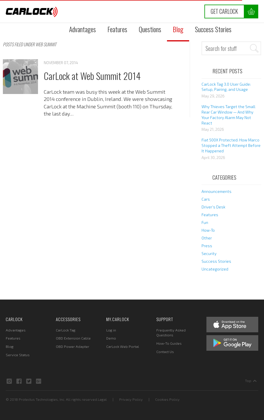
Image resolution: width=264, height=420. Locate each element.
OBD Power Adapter (72, 346)
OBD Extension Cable (73, 338)
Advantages (82, 29)
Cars (206, 199)
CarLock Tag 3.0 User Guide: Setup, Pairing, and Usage (226, 87)
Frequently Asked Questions (171, 332)
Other (207, 238)
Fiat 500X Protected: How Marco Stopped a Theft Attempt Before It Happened (231, 145)
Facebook (19, 381)
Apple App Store (232, 324)
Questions (150, 29)
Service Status (18, 354)
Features (117, 29)
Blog (178, 29)
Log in (111, 330)
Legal (102, 399)
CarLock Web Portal (122, 346)
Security (209, 253)
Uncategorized (215, 269)
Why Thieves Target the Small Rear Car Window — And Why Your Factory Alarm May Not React (228, 114)
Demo (111, 338)
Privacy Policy (131, 399)
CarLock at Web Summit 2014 (92, 76)
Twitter (28, 381)
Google (38, 381)
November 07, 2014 (61, 62)
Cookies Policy (167, 399)
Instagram (9, 381)
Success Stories (213, 29)
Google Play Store (232, 343)
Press (207, 245)
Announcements (216, 191)
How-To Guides (169, 343)
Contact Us (165, 351)
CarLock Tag (65, 330)
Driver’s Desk (213, 207)
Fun (205, 222)
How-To (208, 230)
